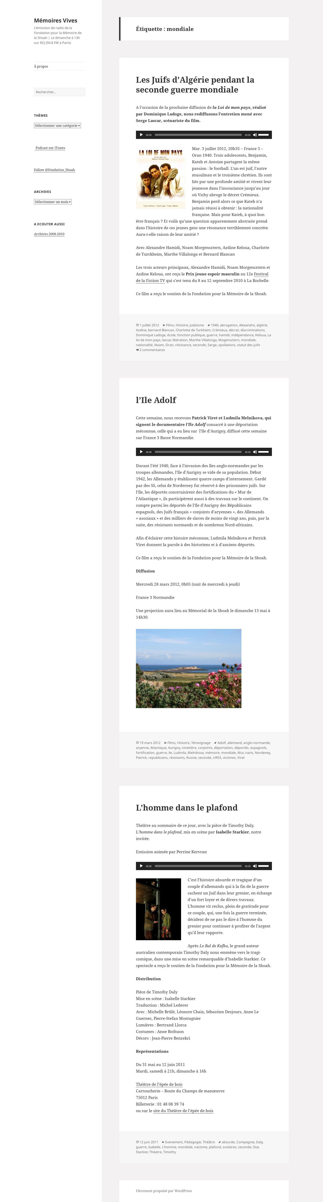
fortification (145, 752)
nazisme (200, 1147)
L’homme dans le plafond (187, 807)
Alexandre (247, 325)
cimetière (189, 747)
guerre (212, 335)
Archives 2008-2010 (49, 233)
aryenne (142, 747)
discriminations (253, 330)
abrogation (229, 325)
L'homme (169, 1147)
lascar (166, 340)
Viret (241, 757)
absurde (228, 1142)
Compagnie (245, 1142)
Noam (159, 345)
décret (234, 330)
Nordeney (262, 752)
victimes (229, 757)
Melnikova (196, 752)
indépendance (242, 335)
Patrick (141, 757)
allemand (234, 742)
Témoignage (201, 742)
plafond (215, 1147)
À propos (41, 66)
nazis (249, 752)
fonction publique (191, 335)
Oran (169, 345)
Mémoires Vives (55, 20)
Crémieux (219, 330)
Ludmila (180, 752)
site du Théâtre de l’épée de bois (183, 1110)
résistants (177, 757)
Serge (212, 345)
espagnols (258, 747)
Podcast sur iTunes (50, 148)
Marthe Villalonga (203, 340)
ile (170, 752)
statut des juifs (248, 345)
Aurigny (174, 747)
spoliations (226, 345)
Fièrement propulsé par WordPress (164, 1191)
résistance (183, 345)
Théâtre (209, 1142)
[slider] (198, 135)
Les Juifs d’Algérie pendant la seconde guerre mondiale (195, 84)
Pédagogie (192, 1142)
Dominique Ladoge (151, 335)
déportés (241, 747)
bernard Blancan (161, 330)
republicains (158, 757)
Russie (191, 757)
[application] (204, 135)
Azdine (141, 330)
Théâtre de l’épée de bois (159, 1084)
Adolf (222, 742)
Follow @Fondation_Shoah (54, 169)
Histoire (182, 325)
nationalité (144, 345)
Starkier (142, 1152)
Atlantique (158, 747)
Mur (240, 752)
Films (170, 325)
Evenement (174, 1142)
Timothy (169, 1152)
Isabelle (154, 1147)
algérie (261, 325)
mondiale (248, 340)
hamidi (224, 335)
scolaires (229, 1147)
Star (256, 1147)
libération (179, 340)
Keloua (260, 335)
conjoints (205, 747)
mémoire (212, 752)
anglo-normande (256, 742)
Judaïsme (197, 325)
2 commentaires (152, 350)
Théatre (155, 1152)
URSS (217, 757)
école (171, 335)
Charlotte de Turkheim (193, 330)
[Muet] (255, 135)
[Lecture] (141, 135)
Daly (259, 1142)
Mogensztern (228, 340)
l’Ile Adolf (156, 399)
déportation (223, 747)
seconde (199, 345)
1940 (214, 325)
